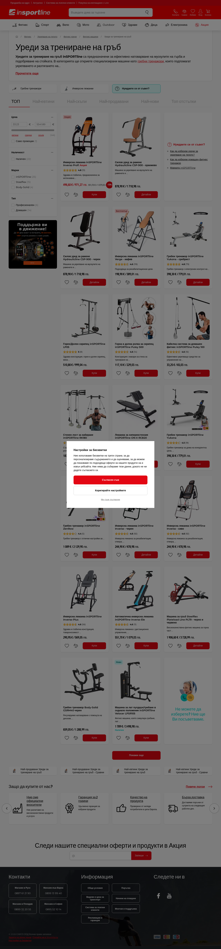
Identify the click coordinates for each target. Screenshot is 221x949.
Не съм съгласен (110, 499)
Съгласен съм (110, 479)
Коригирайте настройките (110, 490)
